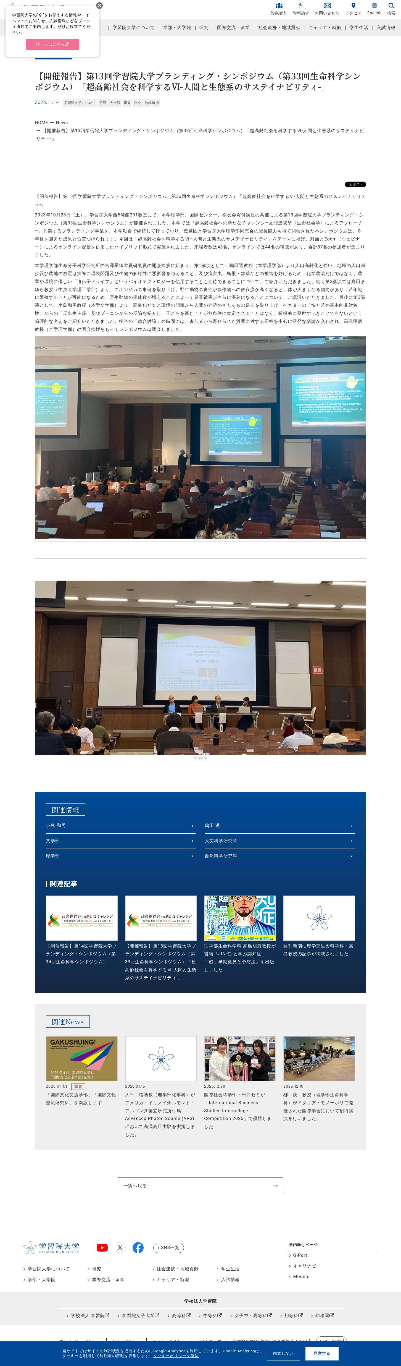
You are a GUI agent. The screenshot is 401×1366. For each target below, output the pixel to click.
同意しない (283, 1353)
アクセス (353, 9)
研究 (204, 27)
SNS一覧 (170, 1247)
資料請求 (301, 9)
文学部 (53, 840)
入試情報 (386, 27)
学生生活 (359, 27)
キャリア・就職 (325, 27)
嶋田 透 (212, 825)
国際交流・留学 (233, 27)
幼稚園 (322, 1315)
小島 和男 (56, 825)
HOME (41, 122)
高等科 (179, 1315)
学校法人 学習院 (88, 1315)
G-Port (300, 1255)
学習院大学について (134, 27)
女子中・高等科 (250, 1315)
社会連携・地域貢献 (279, 27)
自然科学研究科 (221, 856)
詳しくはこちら (50, 44)
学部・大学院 (177, 27)
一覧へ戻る (135, 1185)
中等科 (210, 1315)
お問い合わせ (327, 9)
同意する (322, 1353)
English (374, 9)
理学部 (53, 856)
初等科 (291, 1315)
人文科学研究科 (221, 840)
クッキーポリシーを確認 (176, 1356)
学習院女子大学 (138, 1315)
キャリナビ (305, 1265)
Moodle (301, 1276)
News (62, 122)
